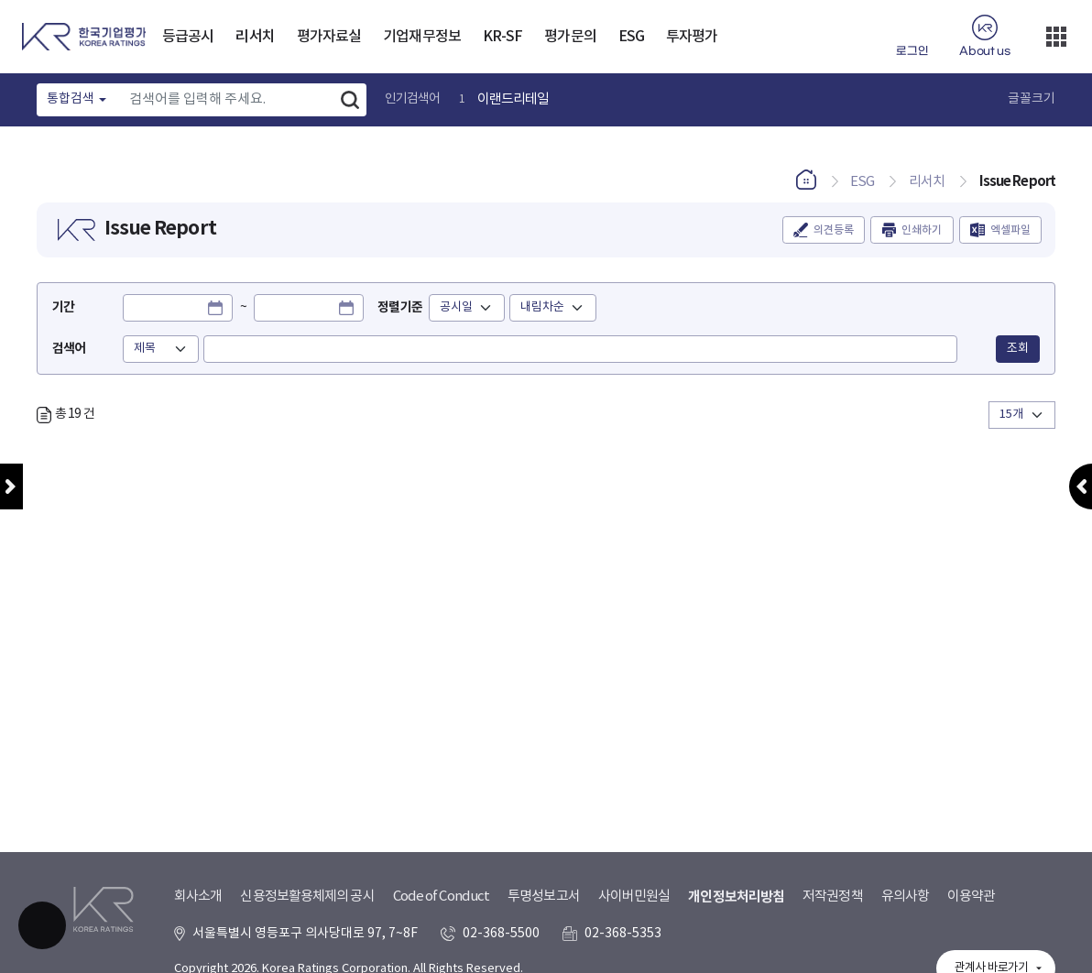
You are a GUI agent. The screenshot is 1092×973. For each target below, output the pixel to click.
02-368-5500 (501, 933)
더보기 (1056, 36)
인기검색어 (413, 99)
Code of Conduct (441, 896)
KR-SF (503, 36)
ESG (631, 36)
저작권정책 (833, 896)
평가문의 (569, 36)
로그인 (912, 51)
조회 (1018, 348)
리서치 (254, 36)
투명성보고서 (544, 896)
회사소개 (198, 896)
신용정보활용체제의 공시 (307, 896)
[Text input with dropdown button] (226, 99)
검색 (349, 99)
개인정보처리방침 (736, 897)
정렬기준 (399, 307)
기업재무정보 (422, 36)
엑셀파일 (1010, 230)
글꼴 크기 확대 (991, 99)
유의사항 (905, 896)
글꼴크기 (1031, 99)
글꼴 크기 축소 (967, 99)
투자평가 (691, 36)
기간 (63, 307)
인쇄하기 (921, 230)
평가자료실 (329, 36)
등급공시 (187, 36)
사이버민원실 (634, 896)
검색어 (68, 348)
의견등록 (834, 230)
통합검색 (70, 99)
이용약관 (971, 896)
